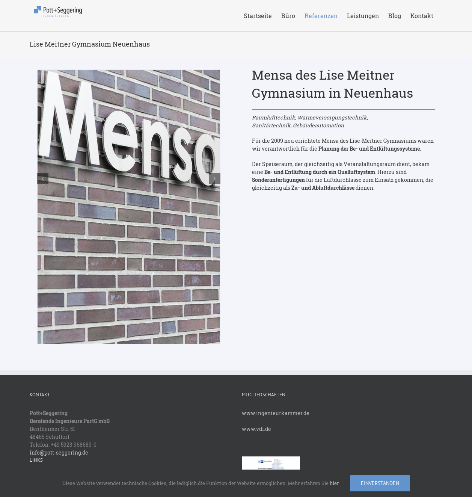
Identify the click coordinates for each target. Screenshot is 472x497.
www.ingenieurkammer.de (275, 413)
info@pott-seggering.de (59, 452)
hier (334, 483)
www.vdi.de (256, 428)
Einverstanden (380, 483)
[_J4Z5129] (129, 206)
